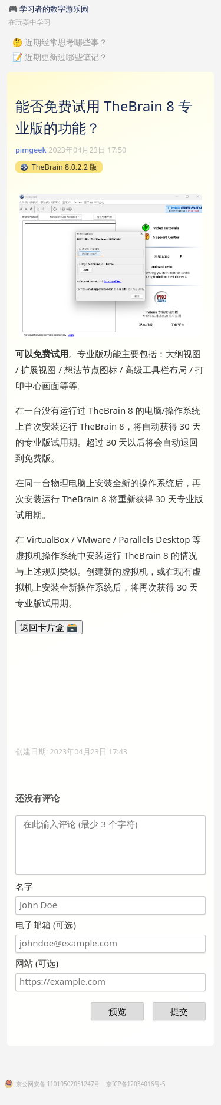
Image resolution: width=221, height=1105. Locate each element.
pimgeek (30, 150)
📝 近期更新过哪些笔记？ (59, 56)
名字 (24, 886)
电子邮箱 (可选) (45, 925)
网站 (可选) (36, 963)
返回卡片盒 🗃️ (49, 627)
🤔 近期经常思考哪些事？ (59, 42)
